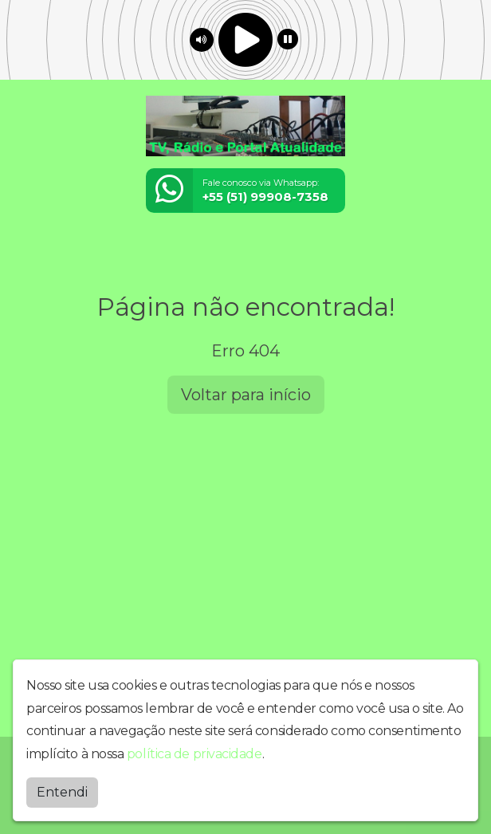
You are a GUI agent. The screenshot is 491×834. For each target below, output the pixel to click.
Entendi (62, 792)
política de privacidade (194, 753)
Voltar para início (246, 394)
